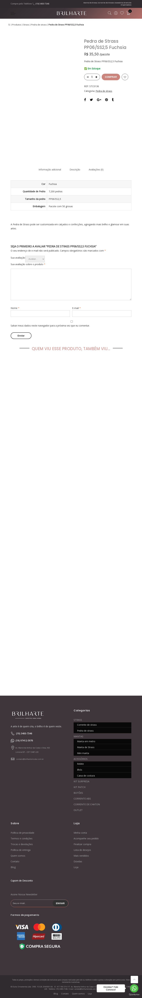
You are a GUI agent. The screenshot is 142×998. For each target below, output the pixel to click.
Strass (26, 24)
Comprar (111, 77)
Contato (15, 861)
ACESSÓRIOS (81, 758)
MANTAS (78, 736)
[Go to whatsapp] (134, 988)
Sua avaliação (18, 257)
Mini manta (83, 753)
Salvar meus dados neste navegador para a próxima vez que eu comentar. (50, 325)
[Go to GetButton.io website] (134, 995)
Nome (15, 308)
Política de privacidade (22, 832)
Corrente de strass (87, 724)
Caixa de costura (86, 775)
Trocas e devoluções (22, 844)
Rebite (80, 763)
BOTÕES (78, 792)
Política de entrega (20, 849)
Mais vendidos (81, 855)
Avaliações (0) (96, 169)
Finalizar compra (82, 844)
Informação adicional (50, 169)
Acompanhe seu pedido (86, 838)
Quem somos (18, 855)
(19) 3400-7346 (42, 3)
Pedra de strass (39, 24)
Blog (13, 867)
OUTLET (78, 810)
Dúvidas (78, 861)
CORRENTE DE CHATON (87, 804)
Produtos (16, 24)
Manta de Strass (85, 747)
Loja (76, 867)
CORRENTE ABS (82, 798)
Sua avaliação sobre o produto (28, 264)
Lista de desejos (82, 849)
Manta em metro (86, 741)
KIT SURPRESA (81, 781)
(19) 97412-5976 (24, 740)
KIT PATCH (79, 787)
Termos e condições (21, 838)
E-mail (76, 308)
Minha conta (80, 832)
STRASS (78, 719)
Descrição (75, 169)
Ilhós (79, 769)
